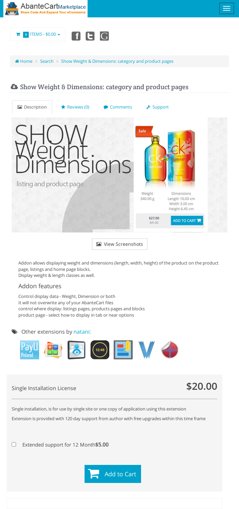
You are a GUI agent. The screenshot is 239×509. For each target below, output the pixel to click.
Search (46, 61)
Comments (118, 107)
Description (32, 107)
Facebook (76, 36)
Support (157, 107)
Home (23, 61)
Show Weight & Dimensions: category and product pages (117, 61)
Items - (37, 34)
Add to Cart (120, 474)
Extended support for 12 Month (60, 444)
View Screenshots (119, 244)
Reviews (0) (75, 107)
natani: (82, 331)
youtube (105, 36)
